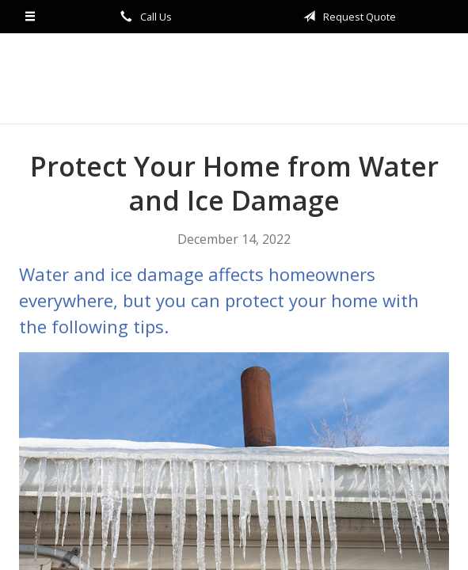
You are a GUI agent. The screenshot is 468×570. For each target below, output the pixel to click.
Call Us (143, 16)
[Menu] (30, 16)
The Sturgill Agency (234, 78)
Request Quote (347, 16)
